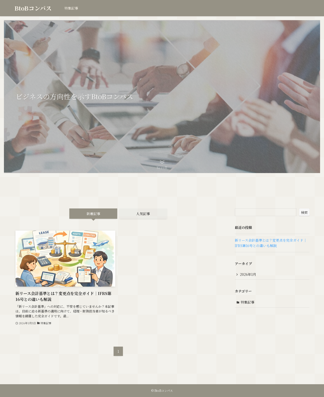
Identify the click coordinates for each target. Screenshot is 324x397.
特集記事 (248, 302)
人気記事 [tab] (143, 213)
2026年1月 (248, 274)
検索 (304, 212)
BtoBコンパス (33, 8)
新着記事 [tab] (93, 213)
